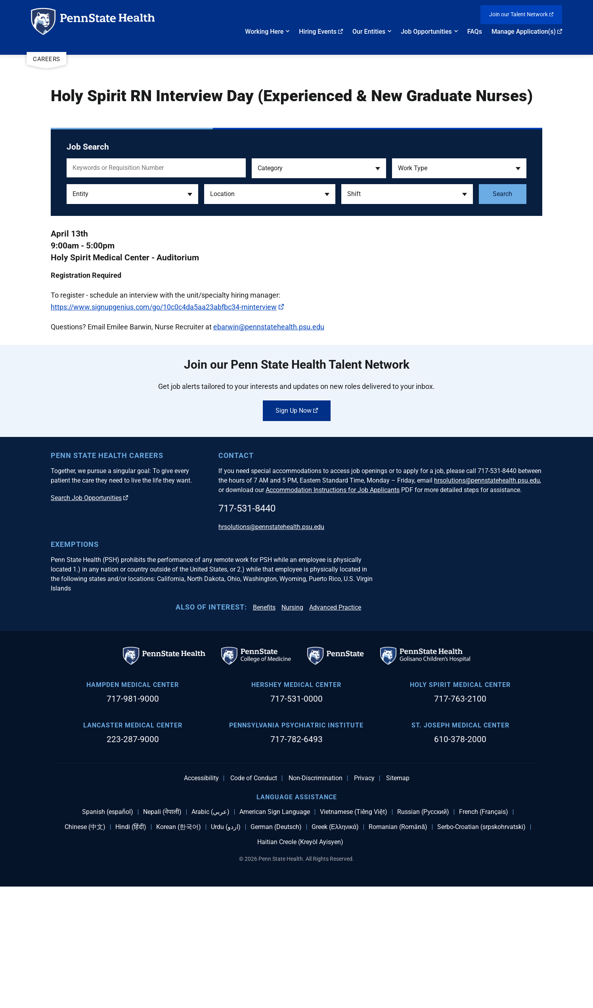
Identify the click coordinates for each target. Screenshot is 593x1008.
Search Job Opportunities (89, 619)
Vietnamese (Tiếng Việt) (353, 933)
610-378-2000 (460, 860)
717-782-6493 (296, 860)
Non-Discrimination (315, 899)
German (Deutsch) (276, 948)
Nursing (292, 728)
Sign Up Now (296, 531)
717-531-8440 (246, 629)
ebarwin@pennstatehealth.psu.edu (268, 327)
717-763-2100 (460, 820)
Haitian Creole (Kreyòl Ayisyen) (300, 963)
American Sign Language (274, 933)
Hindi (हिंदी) (130, 948)
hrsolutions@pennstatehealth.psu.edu (487, 601)
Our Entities (368, 31)
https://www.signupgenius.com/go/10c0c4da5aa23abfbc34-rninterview (167, 307)
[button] (319, 168)
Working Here (264, 31)
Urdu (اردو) (226, 948)
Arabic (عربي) (210, 933)
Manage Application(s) (527, 31)
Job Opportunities (426, 31)
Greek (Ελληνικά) (335, 948)
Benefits (264, 728)
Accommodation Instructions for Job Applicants (333, 611)
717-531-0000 (296, 820)
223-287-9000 (133, 860)
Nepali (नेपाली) (162, 933)
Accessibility (201, 899)
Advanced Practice (335, 728)
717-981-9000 (133, 820)
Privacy (364, 899)
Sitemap (397, 899)
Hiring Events (321, 31)
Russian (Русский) (423, 933)
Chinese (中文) (85, 948)
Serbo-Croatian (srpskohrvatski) (481, 948)
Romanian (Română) (398, 948)
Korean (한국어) (178, 948)
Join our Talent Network (521, 14)
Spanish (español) (107, 933)
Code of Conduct (253, 899)
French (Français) (483, 933)
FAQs (474, 31)
